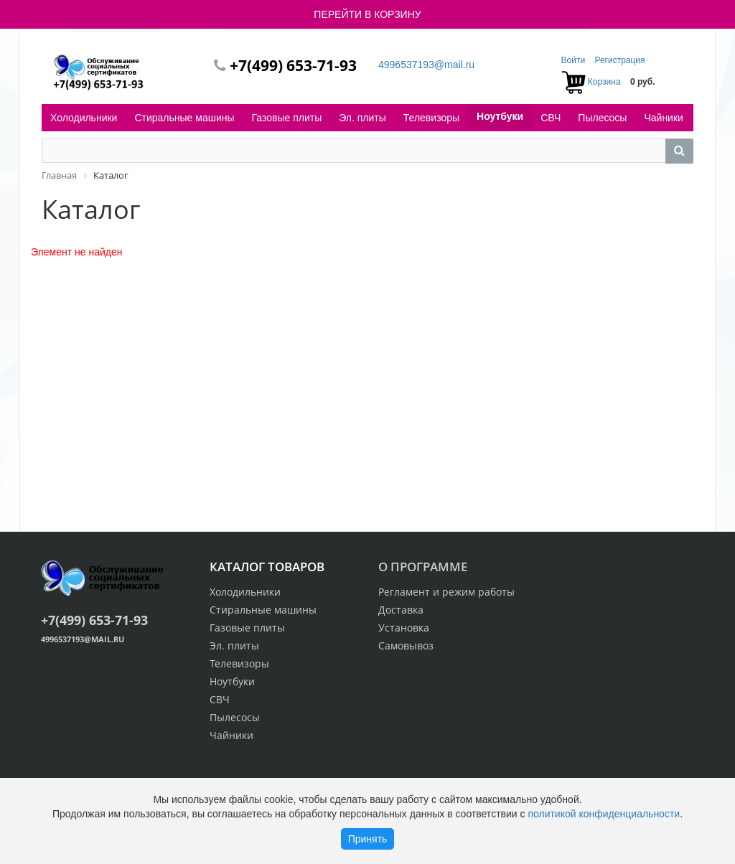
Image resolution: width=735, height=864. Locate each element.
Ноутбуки (500, 116)
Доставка (400, 609)
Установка (403, 627)
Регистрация (619, 60)
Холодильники (83, 117)
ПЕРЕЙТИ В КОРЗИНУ (367, 14)
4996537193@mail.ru (426, 64)
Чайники (663, 117)
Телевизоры (431, 117)
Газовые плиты (287, 117)
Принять (368, 839)
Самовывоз (406, 645)
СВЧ (550, 117)
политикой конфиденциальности (604, 814)
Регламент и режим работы (446, 591)
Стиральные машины (184, 117)
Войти (574, 60)
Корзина (604, 82)
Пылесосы (602, 117)
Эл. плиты (362, 117)
